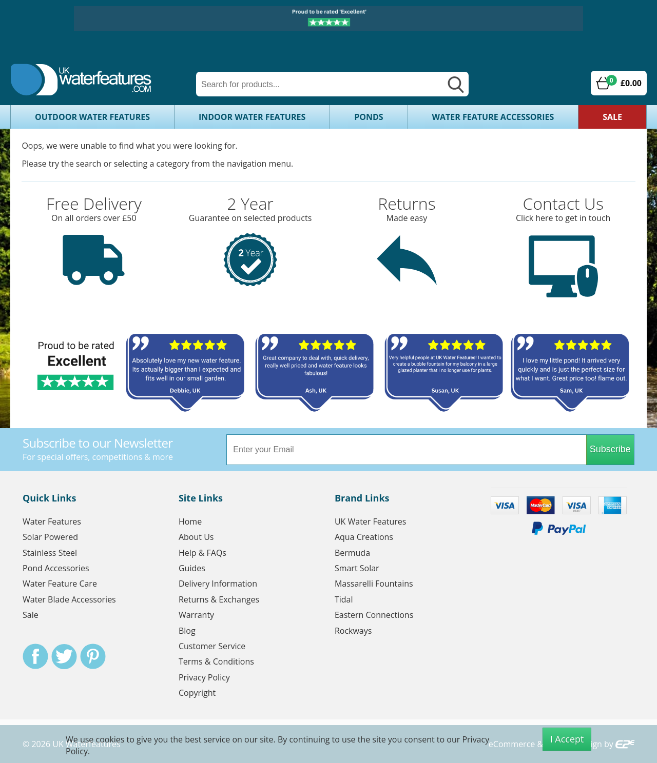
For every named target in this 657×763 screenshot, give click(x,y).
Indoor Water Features (252, 117)
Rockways (353, 630)
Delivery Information (218, 583)
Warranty (196, 614)
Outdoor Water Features (92, 117)
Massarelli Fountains (374, 583)
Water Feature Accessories (493, 117)
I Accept (567, 739)
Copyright (197, 692)
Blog (187, 630)
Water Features (52, 521)
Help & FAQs (202, 552)
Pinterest (93, 656)
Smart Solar (357, 568)
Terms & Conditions (216, 661)
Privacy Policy (204, 677)
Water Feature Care (60, 583)
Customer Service (212, 646)
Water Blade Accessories (69, 599)
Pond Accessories (56, 568)
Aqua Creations (364, 537)
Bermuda (352, 552)
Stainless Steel (50, 552)
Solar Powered (50, 537)
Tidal (344, 599)
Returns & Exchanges (219, 599)
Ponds (368, 117)
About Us (196, 537)
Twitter (64, 656)
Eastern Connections (374, 614)
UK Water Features (370, 521)
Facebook (35, 656)
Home (190, 521)
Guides (192, 568)
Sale (612, 117)
